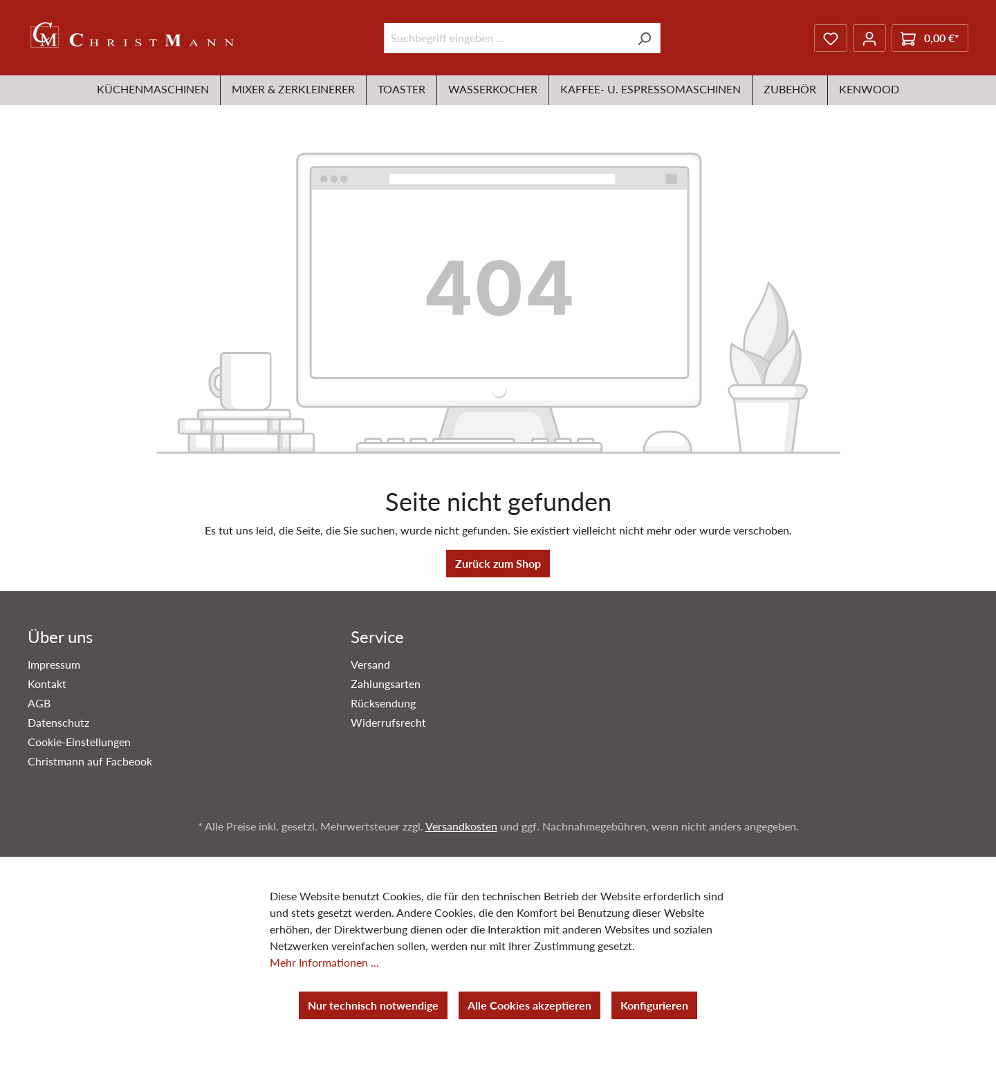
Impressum (54, 664)
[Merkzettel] (830, 38)
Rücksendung (383, 702)
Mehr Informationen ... (324, 962)
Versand (370, 664)
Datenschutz (58, 722)
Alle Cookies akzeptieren (529, 1005)
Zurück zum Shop (498, 563)
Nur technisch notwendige (373, 1005)
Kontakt (47, 683)
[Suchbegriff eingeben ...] (506, 38)
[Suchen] (644, 38)
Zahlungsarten (386, 683)
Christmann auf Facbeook (90, 761)
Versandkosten (461, 826)
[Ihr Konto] (869, 38)
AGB (39, 702)
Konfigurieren (654, 1005)
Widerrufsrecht (388, 722)
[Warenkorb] (930, 38)
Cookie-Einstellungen (79, 741)
